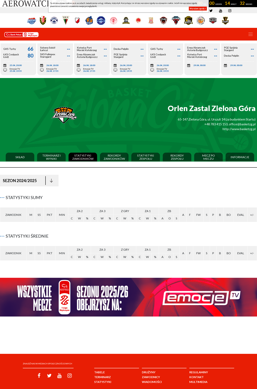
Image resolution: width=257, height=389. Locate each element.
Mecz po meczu (208, 157)
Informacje (240, 157)
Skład (20, 157)
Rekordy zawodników (114, 157)
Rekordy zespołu (177, 157)
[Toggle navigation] (251, 34)
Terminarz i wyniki (51, 157)
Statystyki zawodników (83, 157)
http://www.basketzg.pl (239, 129)
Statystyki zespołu (145, 157)
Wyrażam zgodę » (198, 8)
